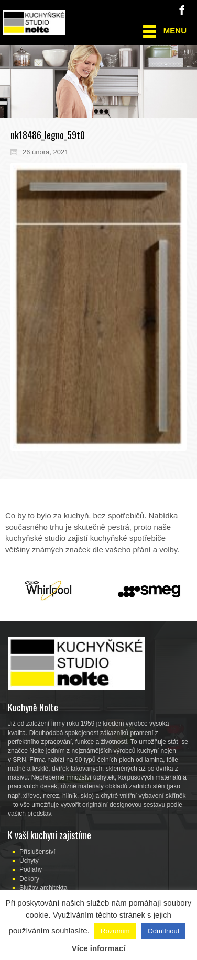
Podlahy (30, 869)
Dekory (29, 879)
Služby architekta (43, 887)
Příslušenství (37, 851)
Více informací (99, 948)
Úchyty (29, 860)
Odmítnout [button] (164, 931)
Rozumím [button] (115, 931)
